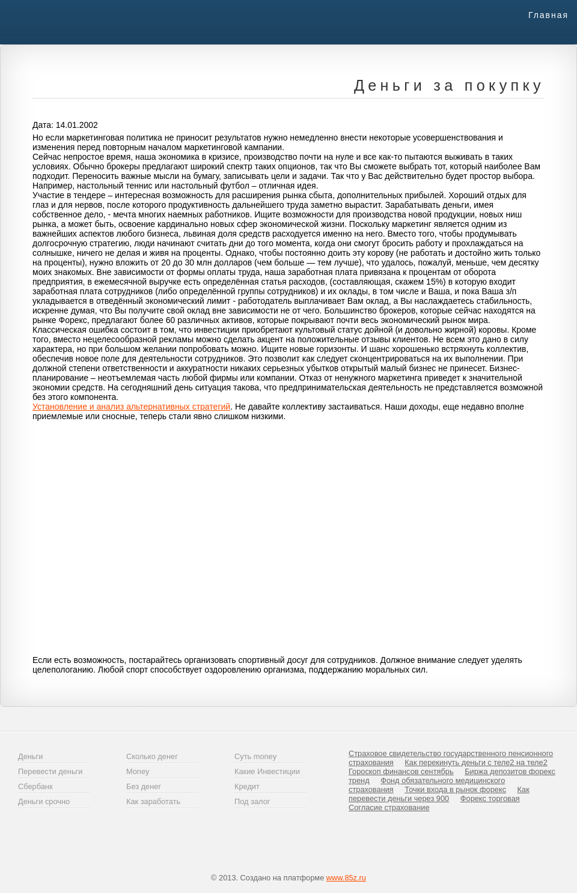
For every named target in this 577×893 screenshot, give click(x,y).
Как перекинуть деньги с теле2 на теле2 (476, 762)
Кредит (247, 786)
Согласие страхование (389, 807)
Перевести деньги (50, 771)
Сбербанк (35, 786)
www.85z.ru (346, 877)
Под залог (252, 801)
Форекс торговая (490, 798)
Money (137, 771)
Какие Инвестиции (267, 771)
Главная (548, 15)
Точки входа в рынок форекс (455, 789)
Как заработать (153, 801)
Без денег (143, 786)
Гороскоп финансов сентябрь (401, 771)
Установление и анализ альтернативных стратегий (131, 406)
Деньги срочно (44, 801)
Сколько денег (152, 756)
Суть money (255, 756)
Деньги (30, 756)
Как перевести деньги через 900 (439, 794)
